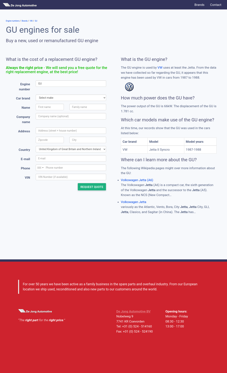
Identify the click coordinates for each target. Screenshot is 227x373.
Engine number (24, 86)
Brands (200, 5)
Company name (23, 119)
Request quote (91, 187)
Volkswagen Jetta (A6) (137, 180)
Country (24, 150)
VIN (27, 177)
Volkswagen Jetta (133, 202)
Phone (25, 168)
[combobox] (40, 168)
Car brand (23, 98)
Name (26, 107)
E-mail (25, 159)
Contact (215, 5)
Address (24, 131)
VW (160, 67)
